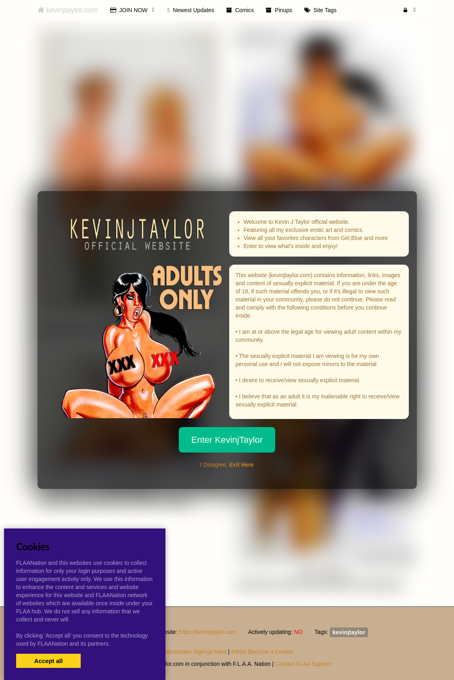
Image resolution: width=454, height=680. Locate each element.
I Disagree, (226, 464)
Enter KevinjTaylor (227, 440)
